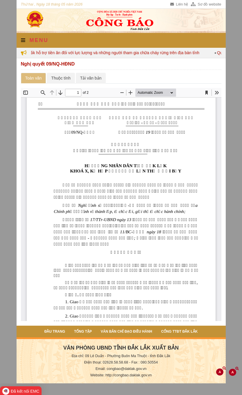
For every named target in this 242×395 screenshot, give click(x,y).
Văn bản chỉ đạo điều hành (126, 331)
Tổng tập (83, 331)
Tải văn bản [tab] (91, 78)
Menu (35, 40)
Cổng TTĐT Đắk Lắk (179, 331)
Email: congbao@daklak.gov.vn (121, 369)
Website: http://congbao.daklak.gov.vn (121, 375)
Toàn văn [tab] (33, 78)
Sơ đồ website (206, 4)
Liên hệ (179, 4)
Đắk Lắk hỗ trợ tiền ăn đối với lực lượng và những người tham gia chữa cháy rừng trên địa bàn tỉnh (110, 52)
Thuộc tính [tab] (60, 78)
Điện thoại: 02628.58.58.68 (106, 362)
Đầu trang (54, 331)
